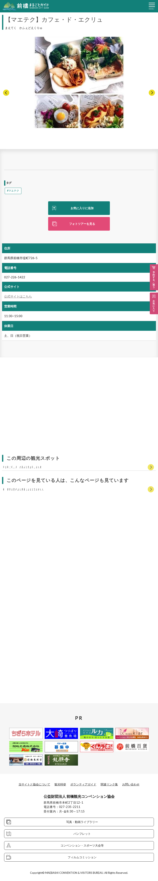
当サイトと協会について (34, 784)
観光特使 (60, 784)
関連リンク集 (109, 784)
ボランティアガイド (83, 784)
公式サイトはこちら (18, 296)
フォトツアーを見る (82, 223)
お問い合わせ (130, 784)
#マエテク (13, 190)
